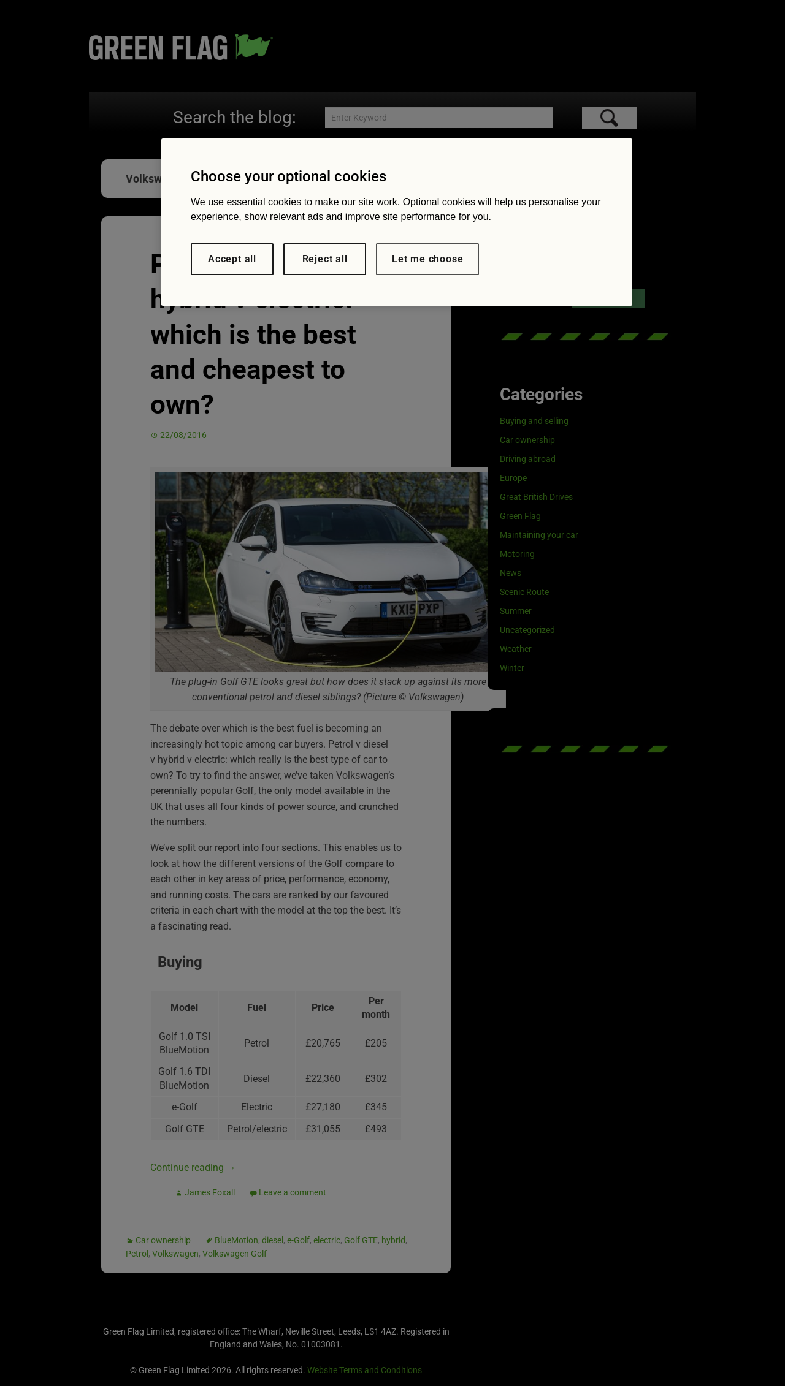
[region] (396, 222)
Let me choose (427, 259)
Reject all (325, 259)
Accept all (232, 259)
